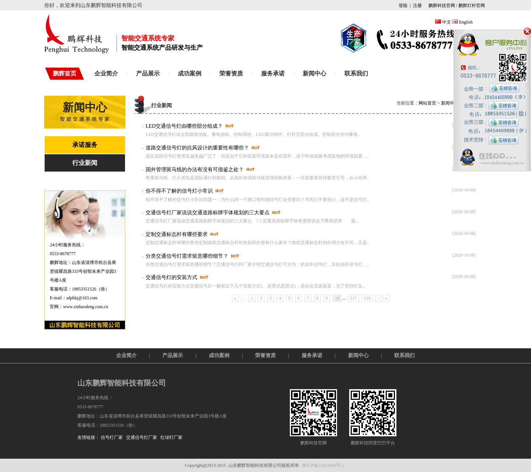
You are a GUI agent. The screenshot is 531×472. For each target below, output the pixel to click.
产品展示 (148, 73)
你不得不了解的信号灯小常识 (179, 191)
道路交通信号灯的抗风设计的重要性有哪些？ (197, 148)
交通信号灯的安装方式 (171, 277)
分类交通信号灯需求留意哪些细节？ (187, 256)
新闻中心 (314, 73)
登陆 (403, 5)
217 (353, 298)
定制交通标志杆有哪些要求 (177, 234)
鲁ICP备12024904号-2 (323, 465)
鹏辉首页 (64, 73)
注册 (417, 5)
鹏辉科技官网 (441, 5)
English (466, 22)
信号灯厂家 (112, 437)
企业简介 (106, 73)
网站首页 (427, 103)
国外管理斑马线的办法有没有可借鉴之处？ (195, 169)
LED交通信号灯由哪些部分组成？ (184, 126)
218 (367, 298)
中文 (446, 22)
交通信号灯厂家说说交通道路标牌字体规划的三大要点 (208, 212)
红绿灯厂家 (171, 437)
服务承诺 (273, 73)
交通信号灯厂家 (141, 437)
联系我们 (356, 73)
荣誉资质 (231, 73)
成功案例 (189, 73)
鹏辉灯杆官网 (471, 5)
